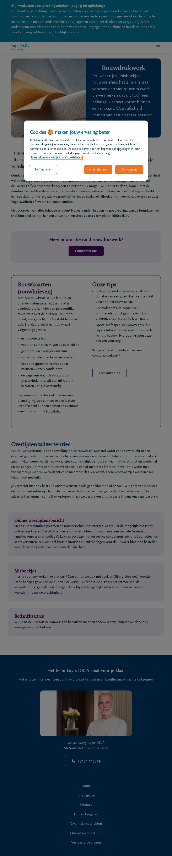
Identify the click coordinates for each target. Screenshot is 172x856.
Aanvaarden (129, 169)
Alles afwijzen (98, 169)
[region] (86, 151)
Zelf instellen (43, 169)
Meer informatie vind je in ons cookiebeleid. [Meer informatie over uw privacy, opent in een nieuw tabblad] (57, 157)
